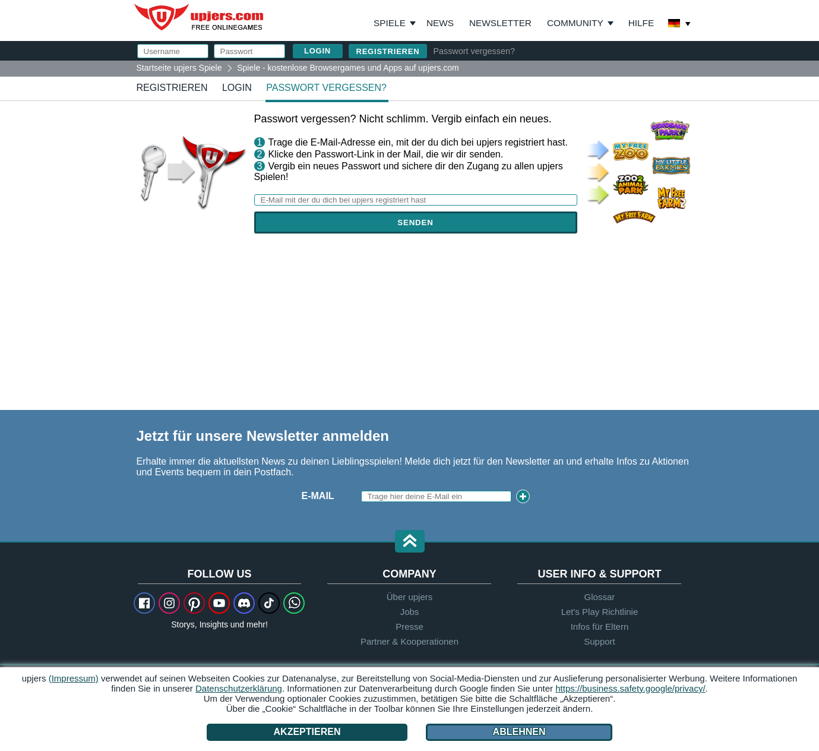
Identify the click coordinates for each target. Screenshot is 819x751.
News (440, 23)
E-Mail (318, 496)
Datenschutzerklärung (238, 688)
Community (575, 23)
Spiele (395, 23)
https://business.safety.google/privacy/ (630, 688)
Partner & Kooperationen (409, 641)
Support (599, 641)
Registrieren (388, 51)
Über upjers (410, 597)
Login (237, 88)
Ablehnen (518, 732)
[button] (410, 542)
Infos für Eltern (600, 626)
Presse (409, 626)
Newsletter (500, 23)
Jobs (409, 612)
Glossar (599, 597)
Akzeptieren (307, 732)
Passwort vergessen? (474, 51)
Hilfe (641, 23)
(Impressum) (74, 678)
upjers (199, 17)
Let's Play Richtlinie (599, 612)
